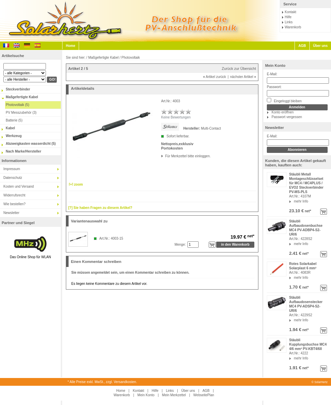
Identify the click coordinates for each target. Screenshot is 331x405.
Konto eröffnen (283, 112)
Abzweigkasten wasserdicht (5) (31, 143)
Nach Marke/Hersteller (23, 151)
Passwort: (274, 87)
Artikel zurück (214, 77)
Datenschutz (12, 178)
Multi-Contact (211, 128)
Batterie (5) (14, 120)
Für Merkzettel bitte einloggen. (165, 156)
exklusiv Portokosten (177, 146)
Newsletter (11, 213)
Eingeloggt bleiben (284, 100)
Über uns (320, 46)
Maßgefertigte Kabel (22, 97)
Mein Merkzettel (174, 395)
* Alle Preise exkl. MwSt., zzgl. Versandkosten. (102, 382)
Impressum (11, 169)
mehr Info (301, 201)
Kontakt (290, 12)
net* (307, 211)
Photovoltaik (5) (17, 105)
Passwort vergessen (287, 117)
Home (70, 46)
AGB (302, 46)
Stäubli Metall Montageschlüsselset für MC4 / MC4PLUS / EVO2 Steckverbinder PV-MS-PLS (306, 183)
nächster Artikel (243, 77)
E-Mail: (272, 74)
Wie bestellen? (14, 204)
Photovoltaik (131, 57)
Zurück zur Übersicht (239, 68)
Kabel (10, 128)
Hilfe (288, 17)
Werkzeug (14, 136)
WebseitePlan (203, 395)
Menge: (180, 244)
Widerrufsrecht (14, 195)
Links (288, 22)
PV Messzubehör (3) (21, 112)
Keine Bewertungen (175, 117)
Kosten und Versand (18, 186)
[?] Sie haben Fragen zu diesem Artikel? (100, 208)
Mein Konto (275, 65)
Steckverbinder (18, 89)
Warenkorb (293, 27)
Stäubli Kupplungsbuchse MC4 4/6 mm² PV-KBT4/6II (308, 344)
